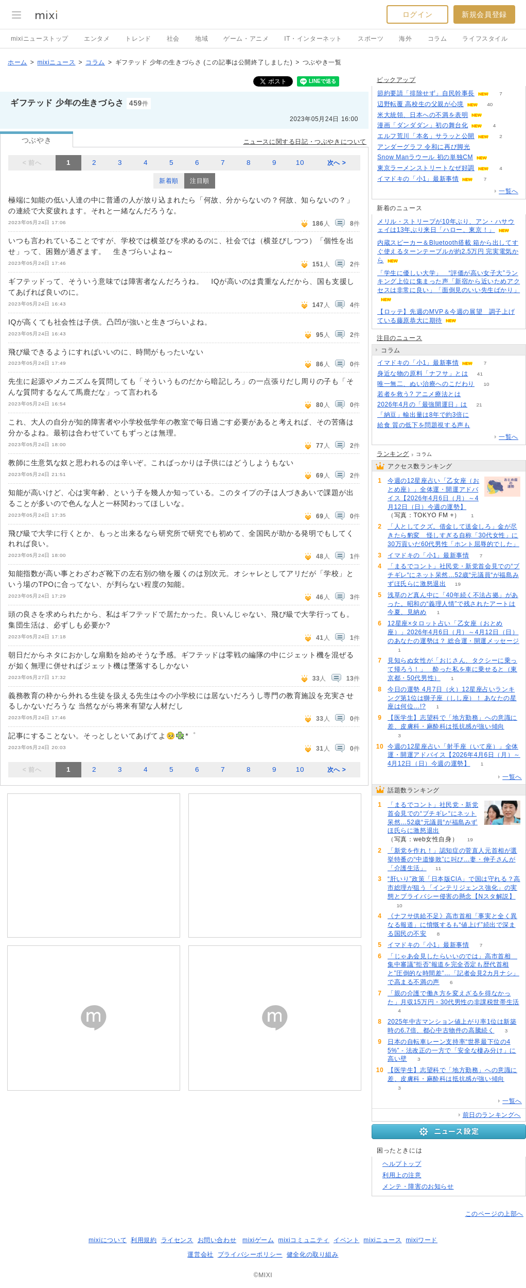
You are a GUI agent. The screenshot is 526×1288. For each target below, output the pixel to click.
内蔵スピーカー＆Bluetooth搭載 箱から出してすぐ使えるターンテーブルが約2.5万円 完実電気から (447, 251)
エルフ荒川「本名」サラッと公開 (426, 136)
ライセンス (177, 1240)
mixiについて (108, 1240)
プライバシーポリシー (250, 1254)
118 (481, 415)
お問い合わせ (217, 1240)
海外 (405, 38)
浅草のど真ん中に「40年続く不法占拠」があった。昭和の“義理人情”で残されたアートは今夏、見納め (453, 603)
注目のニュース (399, 338)
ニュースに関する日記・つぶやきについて (304, 141)
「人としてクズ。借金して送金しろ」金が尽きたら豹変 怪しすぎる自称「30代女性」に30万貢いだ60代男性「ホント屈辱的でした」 (453, 535)
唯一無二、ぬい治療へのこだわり (426, 383)
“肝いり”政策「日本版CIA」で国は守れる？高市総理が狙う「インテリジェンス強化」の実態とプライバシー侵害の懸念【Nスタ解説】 (454, 887)
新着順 (169, 180)
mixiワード (421, 1240)
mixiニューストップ (39, 38)
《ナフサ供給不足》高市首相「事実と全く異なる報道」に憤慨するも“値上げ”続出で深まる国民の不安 (452, 924)
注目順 (199, 180)
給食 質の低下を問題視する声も (423, 425)
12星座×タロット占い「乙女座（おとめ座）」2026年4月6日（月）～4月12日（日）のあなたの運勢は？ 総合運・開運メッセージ (453, 632)
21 (479, 405)
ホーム (17, 62)
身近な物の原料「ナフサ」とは (422, 373)
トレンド (138, 38)
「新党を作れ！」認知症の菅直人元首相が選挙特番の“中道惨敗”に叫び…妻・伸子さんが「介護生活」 (452, 859)
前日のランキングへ (492, 1114)
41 (480, 374)
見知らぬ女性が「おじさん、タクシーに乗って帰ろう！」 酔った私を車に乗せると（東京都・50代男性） (452, 669)
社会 (173, 38)
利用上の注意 (402, 1175)
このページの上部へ (494, 1213)
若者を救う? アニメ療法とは (419, 394)
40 (490, 104)
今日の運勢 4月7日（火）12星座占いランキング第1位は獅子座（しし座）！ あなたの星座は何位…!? (452, 698)
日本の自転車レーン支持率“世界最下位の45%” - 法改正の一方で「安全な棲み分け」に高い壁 (452, 1050)
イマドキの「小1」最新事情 (418, 178)
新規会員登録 (484, 14)
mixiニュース (56, 62)
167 (472, 394)
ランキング (393, 453)
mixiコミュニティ (303, 1240)
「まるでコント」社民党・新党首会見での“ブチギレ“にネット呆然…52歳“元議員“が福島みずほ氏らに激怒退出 (454, 575)
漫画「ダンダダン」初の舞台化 (422, 125)
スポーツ (370, 38)
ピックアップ (396, 79)
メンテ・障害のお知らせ (418, 1186)
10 (300, 162)
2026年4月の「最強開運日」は (422, 404)
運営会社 (200, 1254)
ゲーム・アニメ (246, 38)
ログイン (417, 14)
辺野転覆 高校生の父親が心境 (420, 104)
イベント (346, 1240)
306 (482, 425)
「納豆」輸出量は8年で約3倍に (423, 414)
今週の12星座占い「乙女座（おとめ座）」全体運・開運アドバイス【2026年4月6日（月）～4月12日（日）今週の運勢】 (433, 493)
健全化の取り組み (313, 1254)
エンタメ (97, 38)
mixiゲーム (258, 1240)
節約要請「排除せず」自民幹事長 (426, 93)
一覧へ (508, 191)
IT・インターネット (313, 38)
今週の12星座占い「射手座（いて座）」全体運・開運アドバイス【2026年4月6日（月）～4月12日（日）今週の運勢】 (454, 755)
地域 (201, 38)
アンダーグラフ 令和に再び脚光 (423, 146)
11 (438, 868)
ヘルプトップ (402, 1163)
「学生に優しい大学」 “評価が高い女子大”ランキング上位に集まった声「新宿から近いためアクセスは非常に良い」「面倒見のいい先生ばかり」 (448, 281)
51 (494, 115)
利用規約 (143, 1240)
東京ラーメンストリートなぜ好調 (426, 168)
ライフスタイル (484, 38)
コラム (437, 38)
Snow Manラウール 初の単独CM (425, 157)
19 (458, 584)
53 (482, 147)
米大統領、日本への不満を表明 (422, 114)
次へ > (336, 162)
